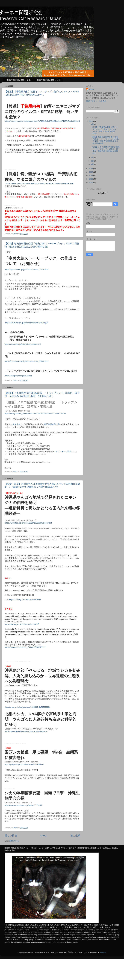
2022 (91, 179)
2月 (92, 161)
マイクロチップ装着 (62, 451)
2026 (91, 121)
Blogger (103, 952)
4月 (92, 124)
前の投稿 (75, 835)
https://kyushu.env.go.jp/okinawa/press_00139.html (27, 270)
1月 (92, 164)
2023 (91, 176)
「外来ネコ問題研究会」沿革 (18, 80)
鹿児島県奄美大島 (52, 424)
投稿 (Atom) (14, 841)
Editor (91, 89)
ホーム (43, 835)
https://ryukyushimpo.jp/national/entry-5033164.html (24, 764)
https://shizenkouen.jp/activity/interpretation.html (23, 344)
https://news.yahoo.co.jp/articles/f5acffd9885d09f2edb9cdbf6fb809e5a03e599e (39, 183)
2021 (91, 182)
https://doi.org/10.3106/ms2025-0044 (25, 600)
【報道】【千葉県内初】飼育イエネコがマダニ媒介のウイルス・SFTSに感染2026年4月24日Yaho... (104, 130)
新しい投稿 (11, 835)
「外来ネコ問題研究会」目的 (48, 80)
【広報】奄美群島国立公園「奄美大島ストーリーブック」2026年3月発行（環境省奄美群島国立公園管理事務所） (105, 140)
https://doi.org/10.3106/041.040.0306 (22, 624)
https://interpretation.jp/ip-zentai (18, 376)
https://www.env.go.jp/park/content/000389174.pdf (26, 323)
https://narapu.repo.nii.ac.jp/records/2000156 (25, 647)
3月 (92, 157)
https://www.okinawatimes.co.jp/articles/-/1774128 (23, 805)
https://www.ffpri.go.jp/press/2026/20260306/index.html (28, 523)
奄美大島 (16, 424)
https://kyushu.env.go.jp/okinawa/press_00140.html (27, 361)
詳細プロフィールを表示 (96, 101)
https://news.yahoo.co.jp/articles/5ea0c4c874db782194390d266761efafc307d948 (35, 414)
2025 (91, 169)
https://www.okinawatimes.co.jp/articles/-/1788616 (26, 731)
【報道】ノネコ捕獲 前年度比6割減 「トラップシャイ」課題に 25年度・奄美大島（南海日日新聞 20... (106, 150)
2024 (91, 172)
